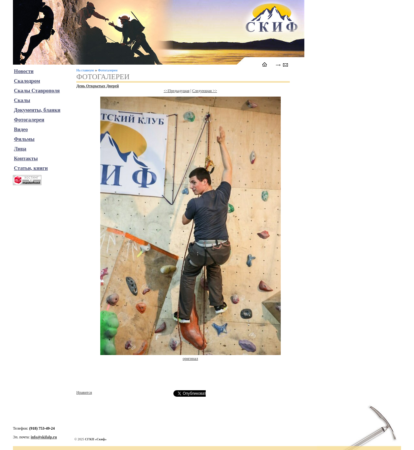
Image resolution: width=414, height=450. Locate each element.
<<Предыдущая (177, 91)
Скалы (22, 100)
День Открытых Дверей (97, 86)
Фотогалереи (107, 70)
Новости (24, 71)
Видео (21, 129)
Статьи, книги (31, 168)
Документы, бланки (37, 110)
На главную (85, 70)
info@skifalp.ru (44, 437)
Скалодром (27, 81)
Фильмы (24, 139)
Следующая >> (204, 91)
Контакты (26, 158)
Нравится (84, 392)
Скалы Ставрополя (37, 90)
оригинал (190, 358)
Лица (20, 149)
